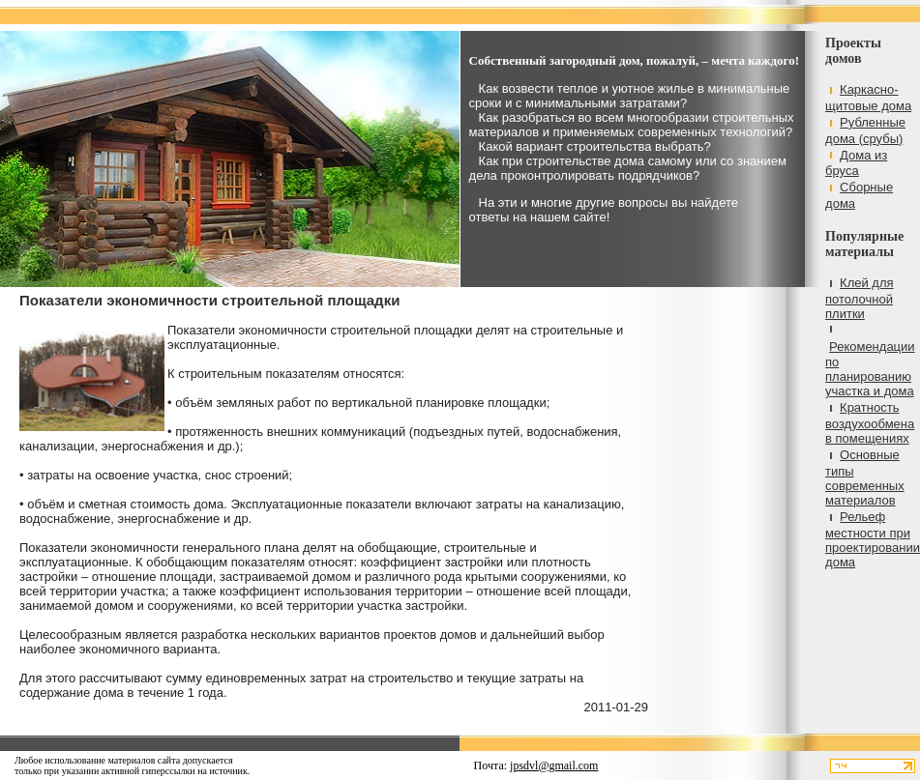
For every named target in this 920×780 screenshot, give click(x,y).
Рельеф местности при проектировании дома (872, 539)
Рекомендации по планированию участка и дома (870, 368)
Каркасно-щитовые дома (868, 97)
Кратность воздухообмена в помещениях (869, 423)
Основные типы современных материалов (865, 477)
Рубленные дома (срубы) (865, 130)
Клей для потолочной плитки (859, 298)
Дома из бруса (856, 163)
